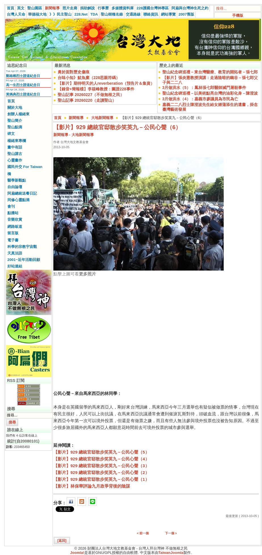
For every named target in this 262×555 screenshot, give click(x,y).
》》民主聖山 (60, 14)
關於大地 (14, 107)
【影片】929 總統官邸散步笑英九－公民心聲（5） (101, 452)
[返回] (61, 541)
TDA (94, 14)
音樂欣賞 (14, 219)
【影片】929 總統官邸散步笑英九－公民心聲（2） (101, 472)
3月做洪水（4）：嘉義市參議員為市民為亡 (200, 99)
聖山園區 (34, 8)
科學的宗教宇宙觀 (22, 246)
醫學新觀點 (16, 180)
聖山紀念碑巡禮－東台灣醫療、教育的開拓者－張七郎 (210, 72)
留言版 (12, 233)
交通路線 (133, 14)
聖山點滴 (14, 127)
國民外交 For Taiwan (24, 167)
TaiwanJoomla (171, 552)
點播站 (12, 213)
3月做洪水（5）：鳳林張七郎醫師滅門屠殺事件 (204, 87)
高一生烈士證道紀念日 (23, 85)
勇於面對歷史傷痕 (73, 72)
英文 (20, 8)
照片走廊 (69, 8)
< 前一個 (143, 533)
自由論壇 (14, 187)
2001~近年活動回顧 (23, 260)
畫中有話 (14, 147)
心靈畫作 (14, 160)
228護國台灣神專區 (153, 8)
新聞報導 (52, 8)
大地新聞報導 (102, 118)
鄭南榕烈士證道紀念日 (23, 76)
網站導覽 (168, 14)
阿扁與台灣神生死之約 (189, 8)
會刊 (11, 206)
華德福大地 (37, 14)
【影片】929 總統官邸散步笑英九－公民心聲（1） (101, 479)
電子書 (12, 240)
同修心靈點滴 (18, 200)
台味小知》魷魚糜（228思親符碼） (89, 77)
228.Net (80, 14)
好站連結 (14, 266)
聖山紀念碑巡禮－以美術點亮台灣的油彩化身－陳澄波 (210, 93)
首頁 (10, 8)
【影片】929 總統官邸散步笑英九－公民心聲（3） (101, 465)
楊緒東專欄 (16, 141)
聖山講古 (14, 154)
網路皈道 (14, 226)
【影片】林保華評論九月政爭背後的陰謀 (91, 486)
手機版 (237, 15)
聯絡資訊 (150, 14)
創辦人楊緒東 (18, 114)
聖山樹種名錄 (112, 14)
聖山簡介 (14, 120)
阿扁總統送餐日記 (22, 193)
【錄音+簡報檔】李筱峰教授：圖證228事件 (96, 89)
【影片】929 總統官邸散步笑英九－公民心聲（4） (101, 458)
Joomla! (77, 552)
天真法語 (14, 253)
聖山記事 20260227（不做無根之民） (91, 94)
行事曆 (103, 8)
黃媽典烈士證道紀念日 (23, 94)
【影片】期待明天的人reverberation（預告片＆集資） (106, 83)
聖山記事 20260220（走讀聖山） (87, 100)
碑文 (11, 133)
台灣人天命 (16, 14)
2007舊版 (186, 14)
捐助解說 (87, 8)
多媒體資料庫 (123, 8)
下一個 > (171, 533)
